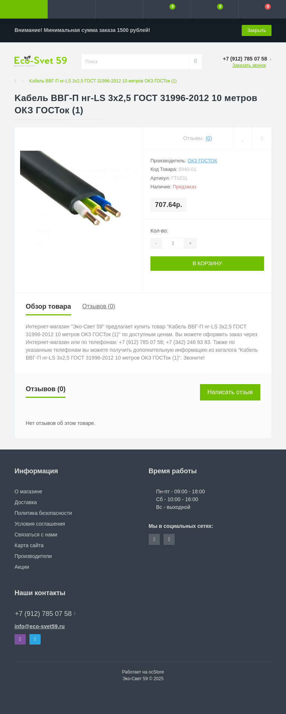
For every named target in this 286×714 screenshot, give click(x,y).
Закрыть (256, 30)
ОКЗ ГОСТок (202, 160)
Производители (33, 556)
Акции (22, 567)
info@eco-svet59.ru (40, 626)
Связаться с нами (36, 535)
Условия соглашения (40, 524)
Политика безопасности (43, 513)
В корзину (207, 263)
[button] (119, 9)
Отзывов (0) (98, 306)
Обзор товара (48, 306)
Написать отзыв (230, 392)
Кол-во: (159, 231)
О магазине (28, 491)
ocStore (156, 672)
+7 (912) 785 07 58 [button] (45, 613)
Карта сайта (29, 545)
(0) (209, 138)
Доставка (26, 502)
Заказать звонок (249, 65)
